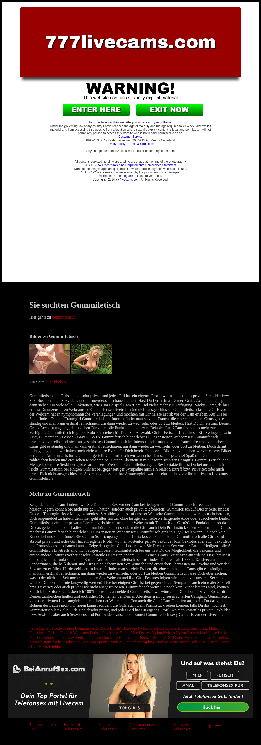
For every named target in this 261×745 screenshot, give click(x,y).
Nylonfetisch (148, 628)
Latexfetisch (170, 628)
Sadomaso (202, 637)
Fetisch (53, 633)
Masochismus (40, 642)
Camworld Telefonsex (182, 726)
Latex (59, 637)
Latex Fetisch (77, 637)
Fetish (124, 633)
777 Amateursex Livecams (142, 726)
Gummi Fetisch (139, 637)
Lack (204, 633)
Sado (94, 628)
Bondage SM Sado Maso (173, 637)
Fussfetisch (188, 642)
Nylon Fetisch (187, 633)
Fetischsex (38, 633)
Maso (104, 628)
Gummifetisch (63, 317)
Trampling (145, 642)
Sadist (58, 642)
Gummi (94, 637)
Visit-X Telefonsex (108, 726)
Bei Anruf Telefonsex (73, 726)
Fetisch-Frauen (61, 628)
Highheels (57, 646)
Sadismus (71, 642)
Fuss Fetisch (208, 642)
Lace (213, 633)
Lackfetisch (212, 628)
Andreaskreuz (166, 642)
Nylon (157, 633)
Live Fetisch (140, 633)
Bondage (129, 628)
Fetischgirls (38, 628)
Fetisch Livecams (104, 633)
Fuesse (225, 642)
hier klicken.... (58, 382)
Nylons (169, 633)
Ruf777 (215, 727)
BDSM (115, 628)
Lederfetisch (191, 628)
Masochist (220, 637)
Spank (102, 642)
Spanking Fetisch (122, 642)
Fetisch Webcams (74, 633)
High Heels (38, 646)
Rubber (48, 637)
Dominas (82, 628)
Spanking (88, 642)
